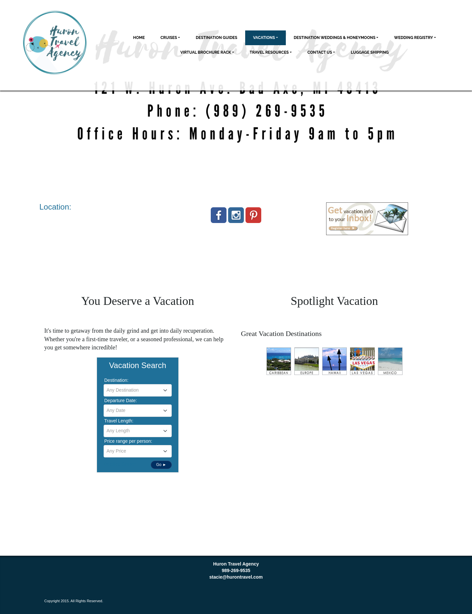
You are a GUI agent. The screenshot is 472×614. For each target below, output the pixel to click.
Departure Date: (120, 400)
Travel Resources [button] (269, 52)
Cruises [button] (169, 37)
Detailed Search (120, 464)
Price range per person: (128, 441)
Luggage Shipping (370, 52)
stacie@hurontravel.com (236, 577)
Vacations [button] (264, 37)
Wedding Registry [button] (413, 37)
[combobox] (138, 390)
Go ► (161, 464)
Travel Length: (118, 420)
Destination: (116, 380)
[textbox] (137, 390)
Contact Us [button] (319, 52)
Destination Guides (216, 37)
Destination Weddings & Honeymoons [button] (334, 37)
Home (139, 37)
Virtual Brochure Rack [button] (205, 52)
